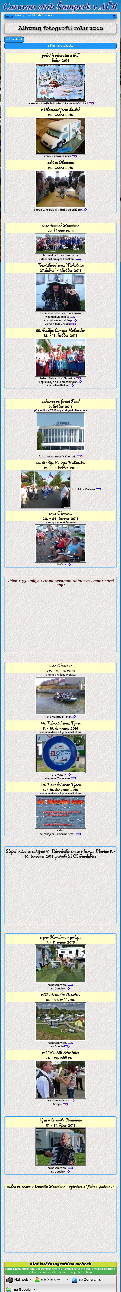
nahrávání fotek (50, 1279)
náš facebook (14, 39)
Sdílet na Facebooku (60, 45)
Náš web (21, 1279)
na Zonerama (90, 1279)
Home (9, 16)
